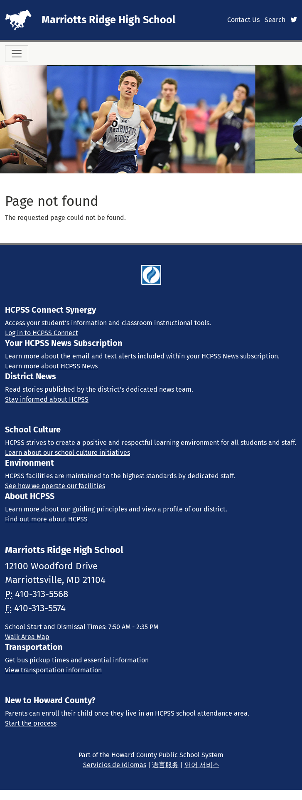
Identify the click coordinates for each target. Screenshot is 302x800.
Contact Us (243, 20)
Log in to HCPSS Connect (41, 333)
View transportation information (53, 670)
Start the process (30, 723)
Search (275, 20)
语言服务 (165, 765)
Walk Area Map (27, 637)
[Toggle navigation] (16, 53)
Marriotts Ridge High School (108, 19)
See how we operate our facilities (55, 486)
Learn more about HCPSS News (51, 366)
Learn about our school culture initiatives (67, 453)
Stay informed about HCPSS (46, 399)
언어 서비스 (201, 765)
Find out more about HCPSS (46, 519)
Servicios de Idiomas (114, 765)
